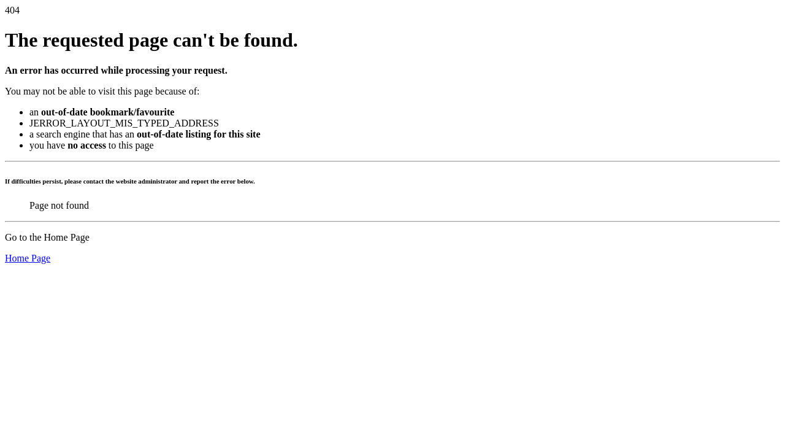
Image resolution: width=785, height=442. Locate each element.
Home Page (27, 258)
